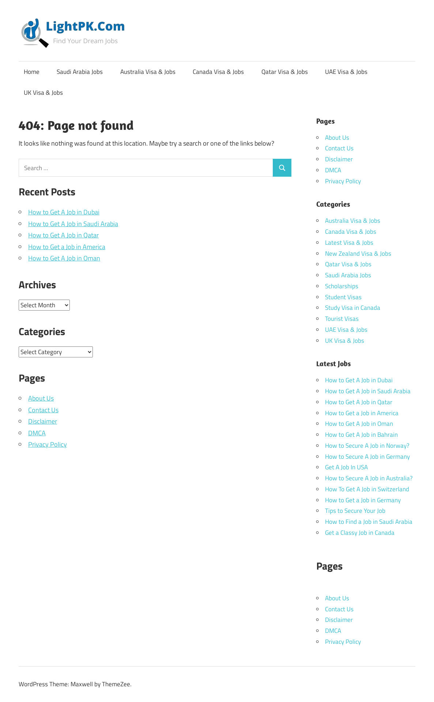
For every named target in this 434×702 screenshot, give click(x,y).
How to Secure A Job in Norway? (367, 445)
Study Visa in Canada (352, 307)
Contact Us (43, 410)
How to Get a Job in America (66, 247)
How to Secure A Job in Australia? (369, 478)
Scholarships (341, 286)
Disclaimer (42, 421)
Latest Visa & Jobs (349, 242)
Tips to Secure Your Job (355, 510)
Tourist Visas (342, 318)
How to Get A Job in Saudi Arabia (73, 224)
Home (31, 71)
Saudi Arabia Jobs (80, 71)
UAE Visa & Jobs (346, 71)
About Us (41, 398)
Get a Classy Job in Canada (360, 532)
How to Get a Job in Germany (363, 500)
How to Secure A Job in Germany (367, 456)
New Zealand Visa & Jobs (358, 253)
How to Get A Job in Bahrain (361, 434)
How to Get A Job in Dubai (63, 212)
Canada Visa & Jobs (218, 71)
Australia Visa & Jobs (148, 71)
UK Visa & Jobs (43, 92)
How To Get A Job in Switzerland (367, 489)
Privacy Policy (47, 444)
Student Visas (343, 297)
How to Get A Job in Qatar (63, 235)
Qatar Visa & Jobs (284, 71)
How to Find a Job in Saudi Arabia (368, 521)
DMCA (37, 433)
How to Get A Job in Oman (64, 258)
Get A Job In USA (346, 467)
